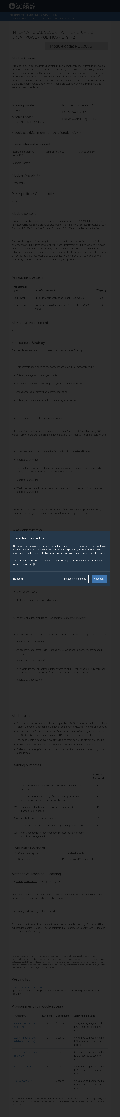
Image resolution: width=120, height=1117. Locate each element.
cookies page (26, 564)
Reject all (18, 578)
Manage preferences (75, 578)
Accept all (99, 578)
